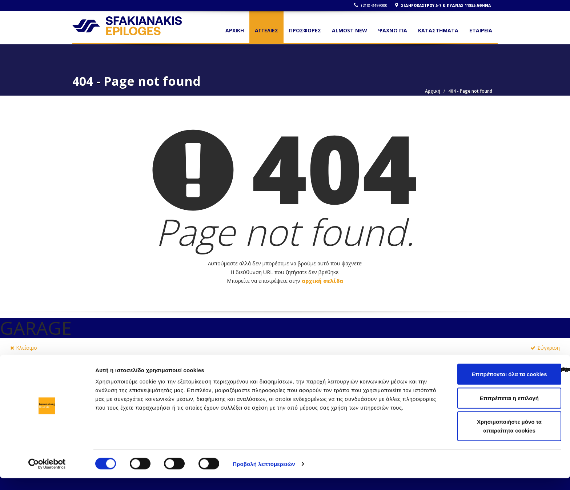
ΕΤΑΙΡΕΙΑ (480, 30)
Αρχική (432, 91)
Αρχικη (234, 30)
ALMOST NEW (349, 30)
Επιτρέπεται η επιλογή (509, 410)
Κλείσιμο (23, 347)
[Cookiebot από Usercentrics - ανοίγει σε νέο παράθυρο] (47, 475)
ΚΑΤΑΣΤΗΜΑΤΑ (438, 30)
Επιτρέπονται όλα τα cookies (509, 386)
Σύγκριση (545, 347)
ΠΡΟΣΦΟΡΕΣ (305, 30)
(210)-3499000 (372, 5)
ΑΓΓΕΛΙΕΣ (266, 30)
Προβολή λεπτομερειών (264, 476)
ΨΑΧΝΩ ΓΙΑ (392, 30)
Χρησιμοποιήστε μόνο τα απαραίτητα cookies (509, 437)
